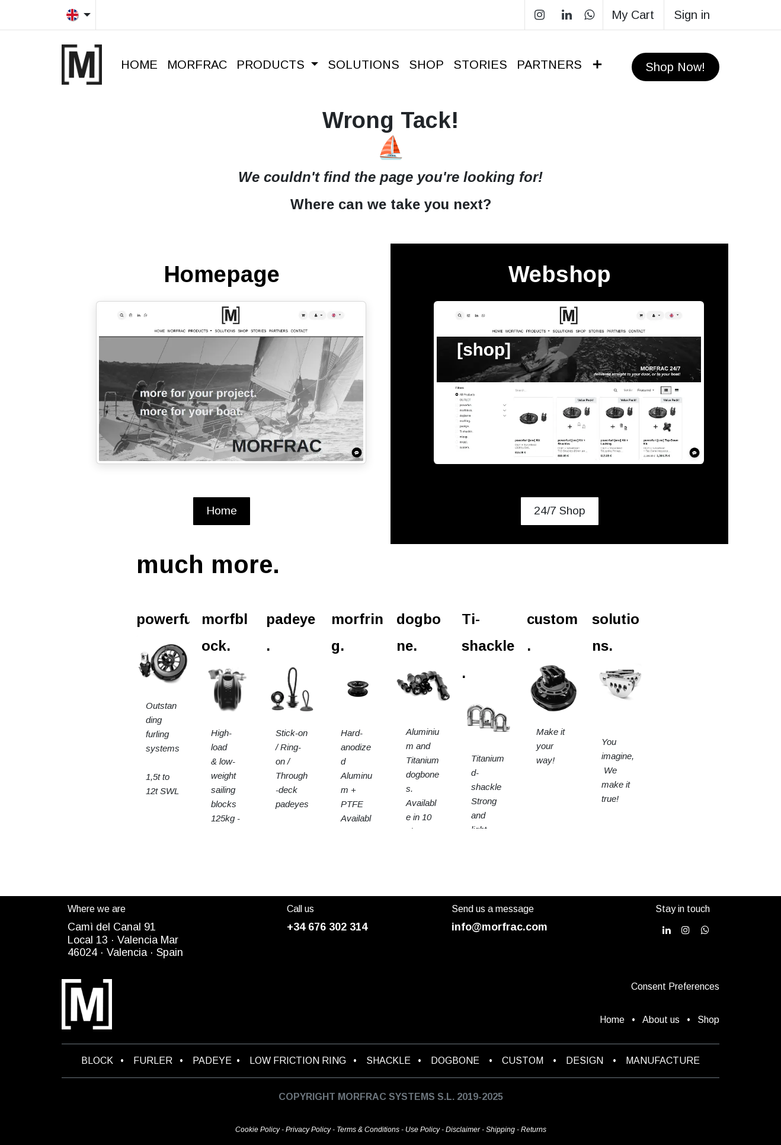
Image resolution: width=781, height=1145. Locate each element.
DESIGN (584, 1061)
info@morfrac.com (500, 927)
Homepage (222, 274)
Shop (708, 1020)
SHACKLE (388, 1061)
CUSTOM (526, 1061)
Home (221, 510)
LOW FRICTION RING (297, 1061)
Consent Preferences (675, 986)
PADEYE (212, 1061)
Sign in (692, 14)
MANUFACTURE (663, 1061)
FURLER (152, 1061)
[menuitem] (139, 64)
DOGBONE (455, 1061)
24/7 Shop (559, 510)
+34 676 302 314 (327, 927)
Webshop (559, 274)
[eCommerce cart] (633, 15)
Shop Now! (675, 66)
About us (661, 1020)
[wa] (589, 15)
